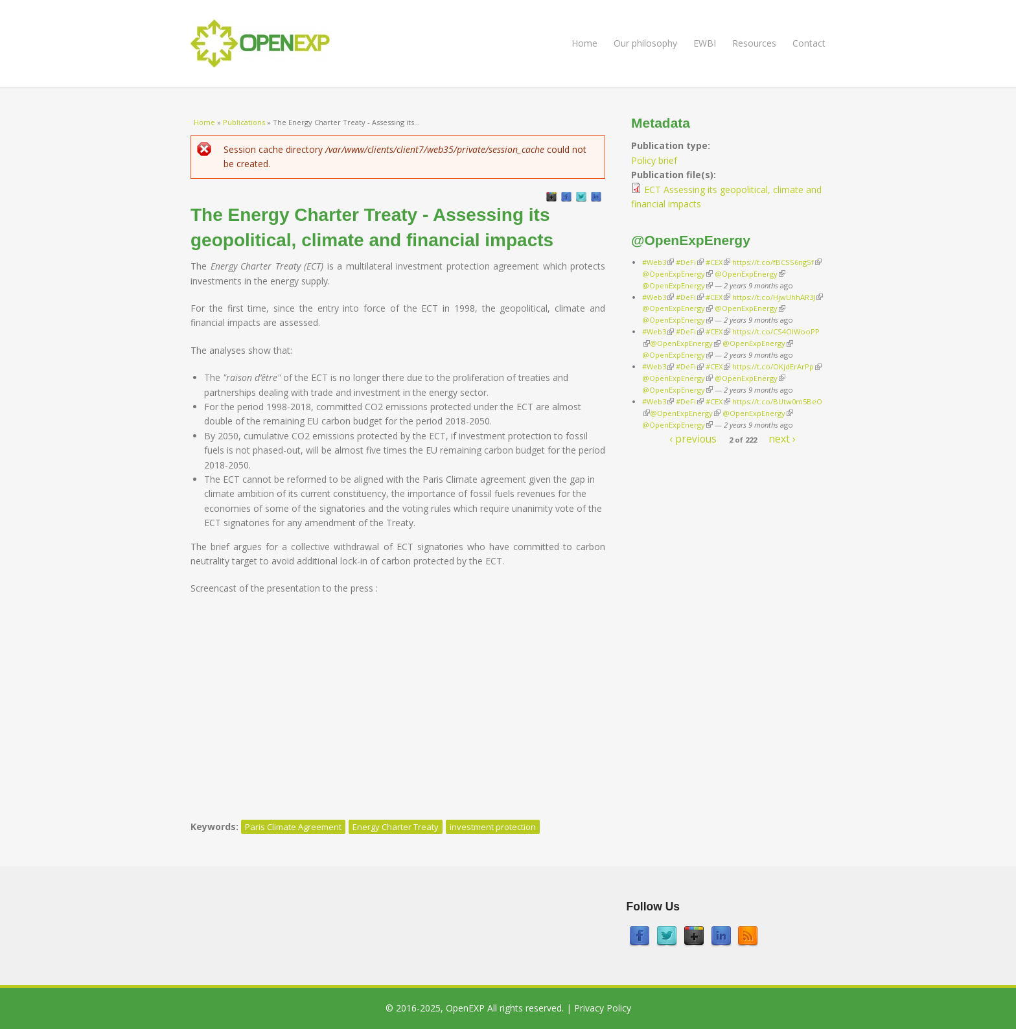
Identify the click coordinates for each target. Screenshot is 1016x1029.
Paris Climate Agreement (293, 827)
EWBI (704, 43)
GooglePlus (551, 197)
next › (782, 439)
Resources (754, 43)
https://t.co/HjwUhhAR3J (777, 297)
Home (584, 43)
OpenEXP (465, 1008)
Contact (809, 43)
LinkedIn (596, 197)
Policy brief (654, 160)
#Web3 (658, 262)
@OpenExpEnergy (677, 274)
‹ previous (693, 439)
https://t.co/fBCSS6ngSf (777, 262)
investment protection (493, 827)
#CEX (718, 262)
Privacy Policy (602, 1008)
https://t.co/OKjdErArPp (777, 366)
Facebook (566, 197)
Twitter (581, 197)
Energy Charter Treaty (395, 827)
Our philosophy (645, 43)
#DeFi (690, 262)
